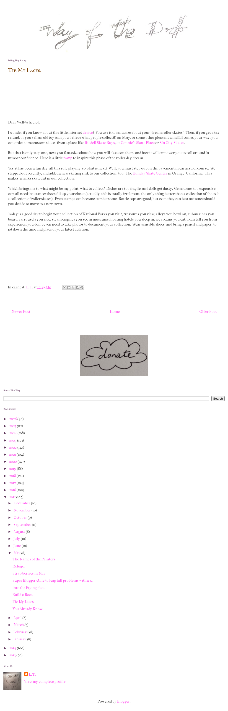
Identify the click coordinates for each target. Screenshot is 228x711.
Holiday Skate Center (150, 173)
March (18, 625)
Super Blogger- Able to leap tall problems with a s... (53, 580)
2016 (13, 490)
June (17, 546)
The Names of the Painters (34, 559)
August (19, 531)
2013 (12, 655)
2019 (13, 468)
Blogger (123, 701)
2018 (13, 476)
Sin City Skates (172, 143)
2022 (13, 447)
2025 (13, 426)
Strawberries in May (29, 573)
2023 (13, 440)
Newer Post (20, 311)
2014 (13, 648)
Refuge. (19, 566)
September (22, 524)
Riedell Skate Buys (100, 143)
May (17, 553)
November (22, 510)
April (17, 618)
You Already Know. (28, 609)
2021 (13, 454)
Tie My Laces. (23, 602)
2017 (13, 483)
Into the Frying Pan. (28, 587)
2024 (13, 433)
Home (115, 311)
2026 (13, 419)
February (21, 632)
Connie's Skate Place (138, 143)
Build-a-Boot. (23, 595)
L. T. (32, 674)
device (88, 132)
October (20, 517)
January (20, 639)
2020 (13, 461)
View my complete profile (44, 681)
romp (67, 158)
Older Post (208, 311)
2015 (12, 497)
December (22, 503)
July (17, 538)
